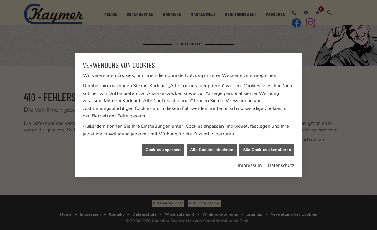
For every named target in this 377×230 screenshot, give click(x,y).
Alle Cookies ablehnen (211, 149)
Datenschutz (281, 165)
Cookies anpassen (163, 149)
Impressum (250, 165)
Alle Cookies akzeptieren (267, 149)
